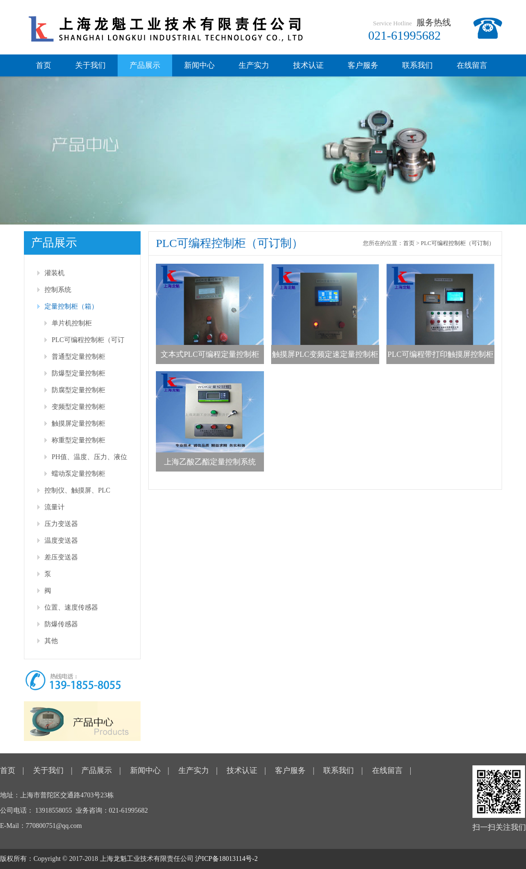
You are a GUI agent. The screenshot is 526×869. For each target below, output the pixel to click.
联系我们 (417, 65)
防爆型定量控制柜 (78, 373)
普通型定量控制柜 (78, 356)
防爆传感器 (61, 624)
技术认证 (308, 65)
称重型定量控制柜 (78, 440)
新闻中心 (199, 65)
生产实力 (254, 65)
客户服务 (363, 65)
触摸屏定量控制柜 (78, 423)
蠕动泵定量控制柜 (78, 473)
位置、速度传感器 (71, 607)
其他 (51, 640)
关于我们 (90, 65)
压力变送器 (61, 523)
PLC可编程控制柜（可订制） (88, 342)
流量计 (54, 507)
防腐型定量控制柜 (78, 390)
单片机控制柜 (72, 323)
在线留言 (472, 65)
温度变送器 (61, 540)
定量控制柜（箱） (71, 306)
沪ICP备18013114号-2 (226, 858)
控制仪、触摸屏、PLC (77, 490)
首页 (43, 65)
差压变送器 (61, 557)
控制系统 (57, 289)
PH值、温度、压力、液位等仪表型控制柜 (89, 459)
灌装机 (54, 273)
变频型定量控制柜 (78, 406)
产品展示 (145, 65)
